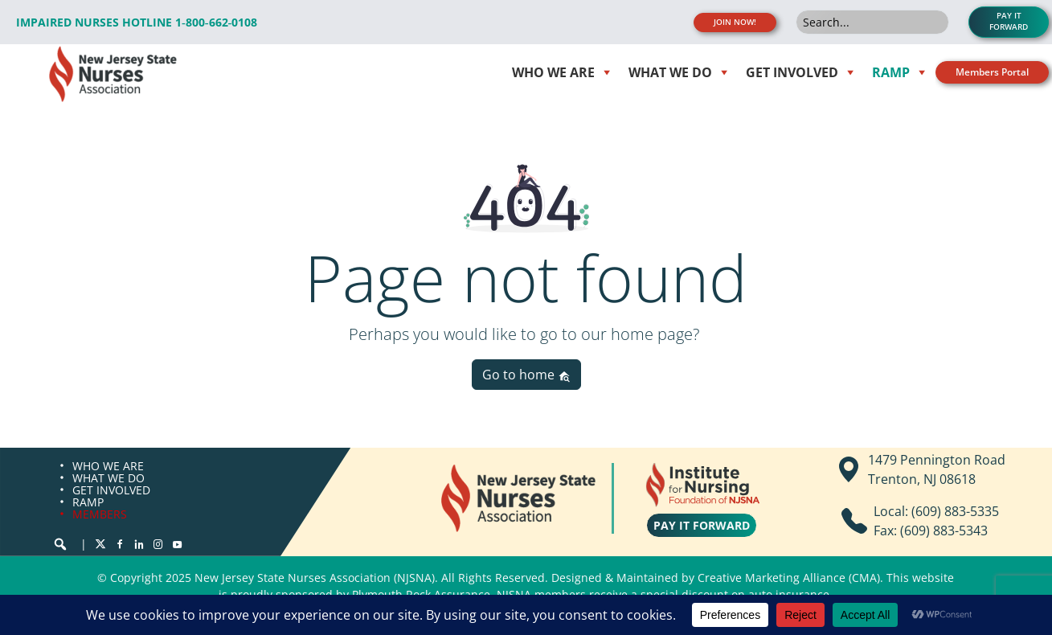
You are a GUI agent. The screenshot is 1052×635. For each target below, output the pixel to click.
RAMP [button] (891, 72)
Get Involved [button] (792, 72)
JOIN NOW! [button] (735, 22)
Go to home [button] (526, 374)
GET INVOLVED (111, 490)
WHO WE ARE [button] (553, 72)
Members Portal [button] (992, 72)
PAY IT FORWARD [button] (1008, 21)
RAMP (88, 502)
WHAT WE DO (108, 478)
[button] (60, 544)
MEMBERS (99, 514)
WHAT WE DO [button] (670, 72)
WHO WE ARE (108, 466)
